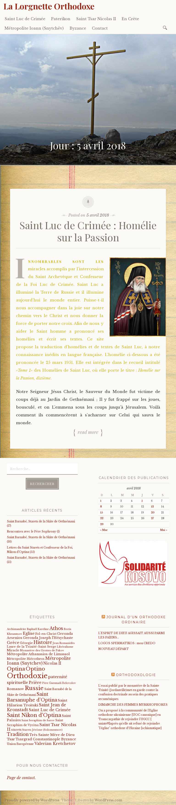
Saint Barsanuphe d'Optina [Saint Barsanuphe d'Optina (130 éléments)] (32, 696)
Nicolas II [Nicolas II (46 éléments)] (52, 663)
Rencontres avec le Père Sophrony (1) (33, 531)
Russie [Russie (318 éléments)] (34, 688)
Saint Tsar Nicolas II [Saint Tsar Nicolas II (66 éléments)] (41, 727)
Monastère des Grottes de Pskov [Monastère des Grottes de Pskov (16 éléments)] (42, 650)
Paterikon (60, 19)
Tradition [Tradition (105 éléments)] (18, 734)
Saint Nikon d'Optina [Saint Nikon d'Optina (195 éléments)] (34, 715)
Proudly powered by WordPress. (32, 800)
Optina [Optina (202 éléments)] (16, 669)
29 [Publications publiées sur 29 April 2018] (102, 524)
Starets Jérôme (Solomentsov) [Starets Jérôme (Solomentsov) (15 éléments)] (42, 729)
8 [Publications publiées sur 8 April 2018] (101, 506)
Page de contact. (21, 777)
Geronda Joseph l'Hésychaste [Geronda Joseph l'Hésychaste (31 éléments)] (48, 638)
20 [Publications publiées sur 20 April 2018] (152, 512)
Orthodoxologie (136, 675)
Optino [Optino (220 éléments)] (35, 669)
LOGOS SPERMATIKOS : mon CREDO (126, 643)
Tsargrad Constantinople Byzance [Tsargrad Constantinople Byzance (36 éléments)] (46, 739)
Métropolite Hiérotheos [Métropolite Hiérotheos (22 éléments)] (25, 658)
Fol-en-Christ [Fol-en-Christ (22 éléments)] (45, 633)
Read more (88, 432)
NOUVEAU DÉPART (113, 649)
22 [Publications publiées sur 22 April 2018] (101, 518)
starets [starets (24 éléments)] (16, 729)
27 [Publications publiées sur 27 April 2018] (152, 518)
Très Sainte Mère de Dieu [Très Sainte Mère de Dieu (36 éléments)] (51, 735)
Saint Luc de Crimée (25, 19)
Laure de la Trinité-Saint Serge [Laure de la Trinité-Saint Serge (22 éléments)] (31, 646)
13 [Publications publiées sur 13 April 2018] (152, 506)
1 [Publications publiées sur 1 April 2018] (100, 500)
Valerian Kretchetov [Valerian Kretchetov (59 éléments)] (54, 743)
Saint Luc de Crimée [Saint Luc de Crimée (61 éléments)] (50, 710)
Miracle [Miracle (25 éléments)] (13, 650)
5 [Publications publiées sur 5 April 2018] (142, 500)
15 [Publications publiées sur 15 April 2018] (101, 512)
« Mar (104, 530)
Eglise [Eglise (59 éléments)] (29, 633)
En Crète (130, 19)
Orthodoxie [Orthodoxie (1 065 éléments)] (27, 676)
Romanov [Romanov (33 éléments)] (15, 689)
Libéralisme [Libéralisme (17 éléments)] (65, 646)
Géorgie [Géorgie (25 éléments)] (26, 643)
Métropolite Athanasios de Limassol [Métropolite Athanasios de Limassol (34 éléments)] (38, 654)
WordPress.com (108, 800)
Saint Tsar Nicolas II (96, 19)
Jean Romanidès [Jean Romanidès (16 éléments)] (64, 643)
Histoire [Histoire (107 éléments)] (42, 642)
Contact (100, 28)
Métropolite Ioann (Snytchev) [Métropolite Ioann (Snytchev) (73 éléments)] (39, 661)
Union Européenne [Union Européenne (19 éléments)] (20, 744)
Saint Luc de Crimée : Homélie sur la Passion (88, 231)
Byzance (77, 28)
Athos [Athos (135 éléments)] (56, 628)
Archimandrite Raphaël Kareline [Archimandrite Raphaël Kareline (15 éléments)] (28, 629)
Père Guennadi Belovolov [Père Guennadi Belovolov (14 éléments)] (59, 683)
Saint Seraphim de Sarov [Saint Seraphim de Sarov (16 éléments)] (38, 720)
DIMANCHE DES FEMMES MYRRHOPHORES (133, 704)
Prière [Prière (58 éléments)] (35, 682)
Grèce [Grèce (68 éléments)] (13, 642)
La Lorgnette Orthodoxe (48, 5)
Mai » (163, 530)
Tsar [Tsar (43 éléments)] (11, 739)
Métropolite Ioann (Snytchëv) (34, 28)
